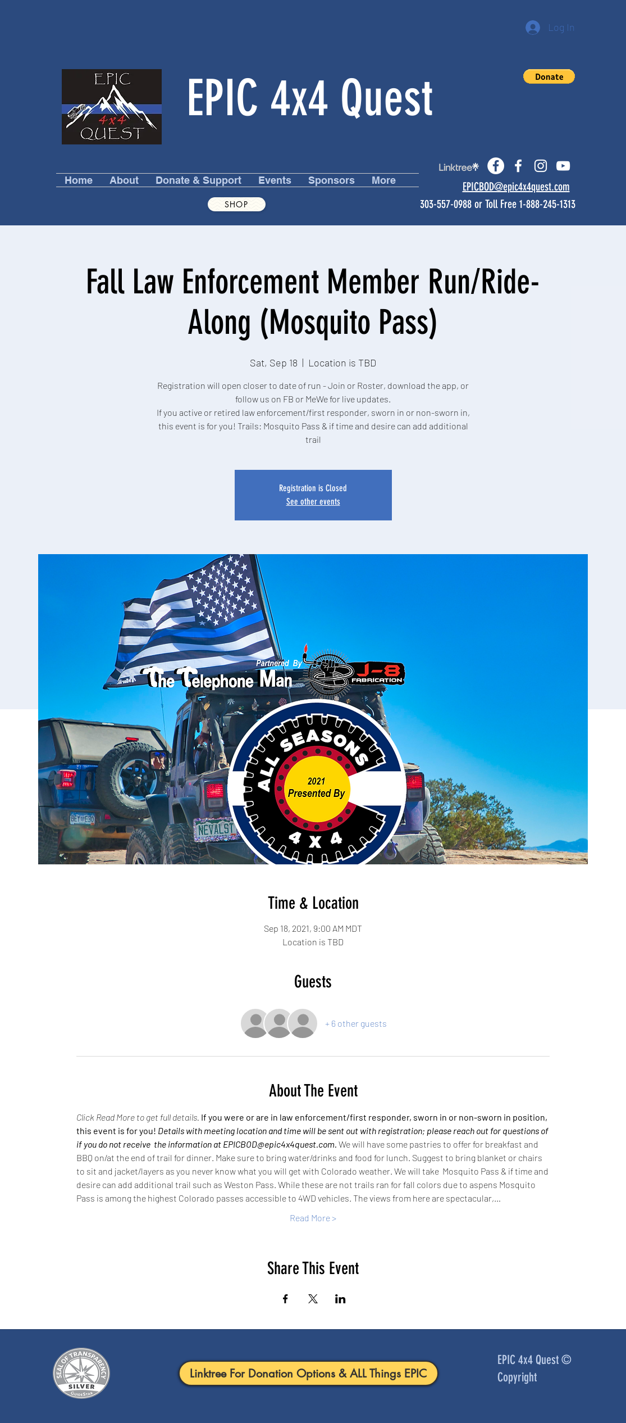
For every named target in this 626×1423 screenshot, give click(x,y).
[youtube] (563, 165)
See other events (313, 501)
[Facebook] (495, 165)
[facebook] (518, 165)
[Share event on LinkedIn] (340, 1298)
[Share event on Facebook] (285, 1298)
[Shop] (237, 204)
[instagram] (540, 165)
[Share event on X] (313, 1298)
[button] (549, 76)
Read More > (313, 1217)
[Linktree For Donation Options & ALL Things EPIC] (308, 1373)
